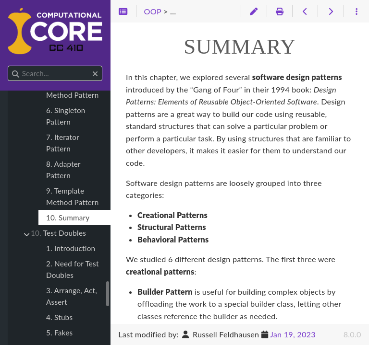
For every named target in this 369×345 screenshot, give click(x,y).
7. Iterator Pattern (62, 143)
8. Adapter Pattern (63, 170)
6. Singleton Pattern (66, 116)
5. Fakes (59, 332)
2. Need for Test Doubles (72, 269)
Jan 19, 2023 (293, 334)
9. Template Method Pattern (72, 196)
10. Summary (67, 217)
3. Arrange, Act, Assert (71, 296)
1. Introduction (70, 248)
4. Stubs (59, 317)
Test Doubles (58, 233)
